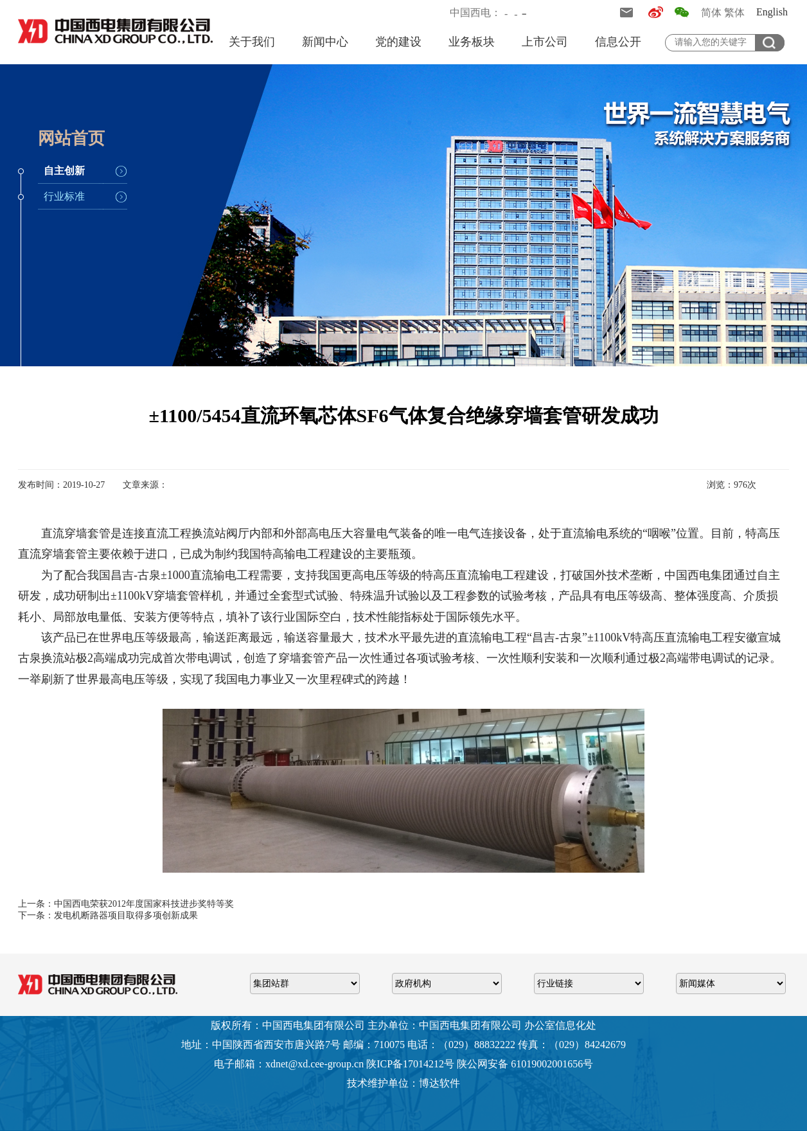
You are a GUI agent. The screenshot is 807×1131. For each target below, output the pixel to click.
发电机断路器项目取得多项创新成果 (126, 915)
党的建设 (398, 41)
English (772, 11)
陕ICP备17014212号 (410, 1063)
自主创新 (64, 170)
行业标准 (64, 196)
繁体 (734, 12)
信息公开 (618, 41)
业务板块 (471, 41)
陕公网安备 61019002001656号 (525, 1063)
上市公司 (545, 41)
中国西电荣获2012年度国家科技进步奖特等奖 (144, 904)
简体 (711, 12)
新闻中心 (325, 41)
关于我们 (252, 41)
